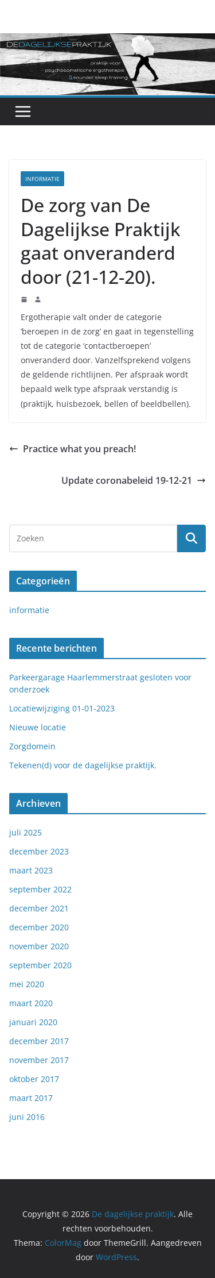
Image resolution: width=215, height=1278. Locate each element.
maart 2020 (31, 1003)
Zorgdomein (32, 746)
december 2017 (39, 1041)
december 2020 (39, 927)
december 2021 (39, 908)
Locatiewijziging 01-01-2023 (62, 708)
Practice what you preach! (72, 448)
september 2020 (40, 965)
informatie (42, 179)
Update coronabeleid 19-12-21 (133, 480)
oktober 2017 (34, 1078)
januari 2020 (33, 1022)
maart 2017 (31, 1097)
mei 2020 (26, 984)
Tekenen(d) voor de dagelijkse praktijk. (83, 765)
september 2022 (40, 889)
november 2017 (39, 1059)
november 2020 (39, 946)
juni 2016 (27, 1116)
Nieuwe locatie (37, 727)
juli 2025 (25, 832)
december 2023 (39, 851)
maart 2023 (31, 870)
